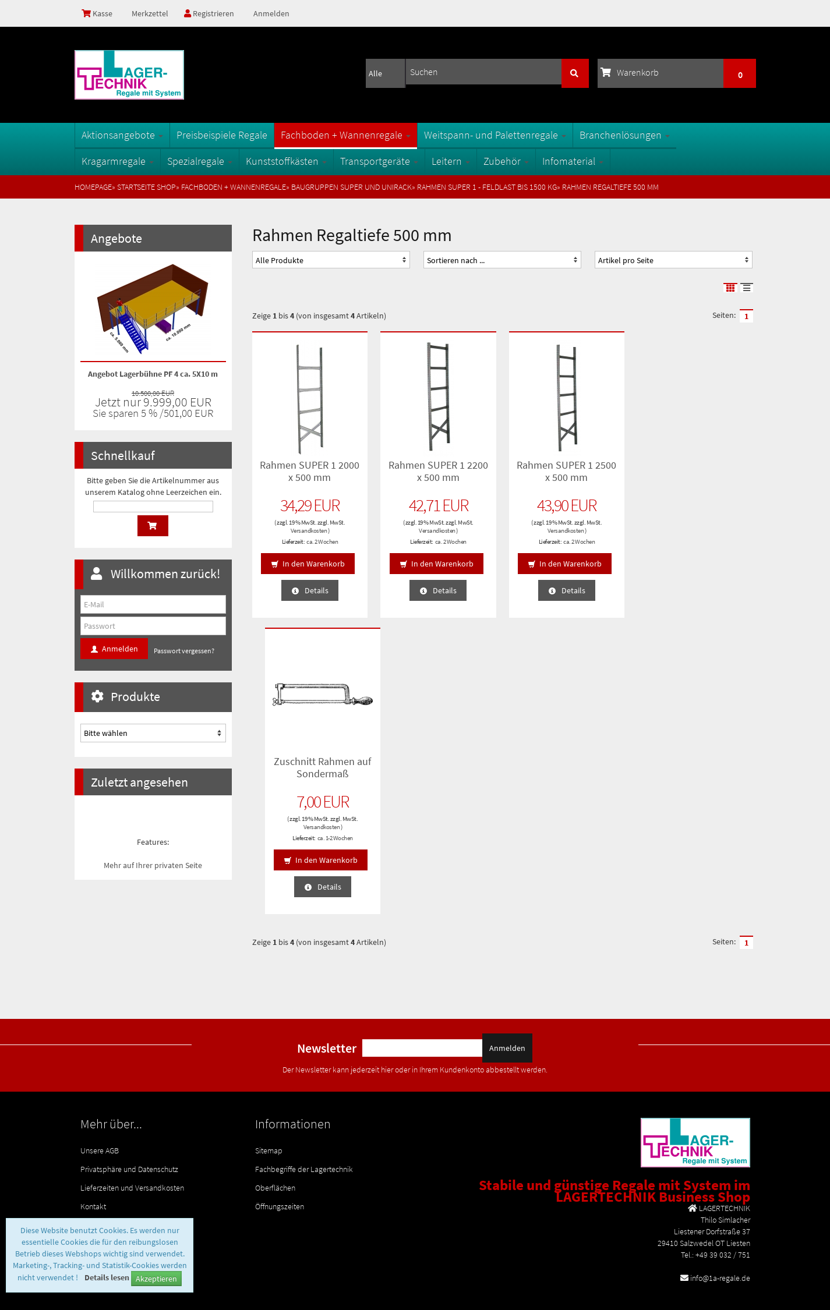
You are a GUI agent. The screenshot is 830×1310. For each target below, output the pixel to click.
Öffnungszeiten (279, 1137)
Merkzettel (149, 13)
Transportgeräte (379, 161)
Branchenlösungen (625, 134)
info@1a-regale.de (720, 1208)
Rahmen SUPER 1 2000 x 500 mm (309, 471)
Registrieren (209, 13)
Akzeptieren (156, 1278)
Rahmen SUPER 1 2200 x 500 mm (438, 471)
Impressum (98, 1155)
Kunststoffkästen (286, 161)
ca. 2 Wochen (322, 541)
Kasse (97, 13)
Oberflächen (275, 1118)
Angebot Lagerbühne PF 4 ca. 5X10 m (153, 374)
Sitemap (268, 1081)
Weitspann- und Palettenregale (495, 134)
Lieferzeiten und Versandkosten (132, 1118)
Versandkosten (308, 530)
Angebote (116, 238)
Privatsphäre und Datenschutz (129, 1100)
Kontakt (93, 1137)
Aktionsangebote (122, 134)
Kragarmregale (118, 161)
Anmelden (271, 13)
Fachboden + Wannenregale (346, 134)
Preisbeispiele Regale (221, 134)
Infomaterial (572, 161)
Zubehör (506, 161)
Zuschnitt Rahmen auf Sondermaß (695, 471)
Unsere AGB (99, 1081)
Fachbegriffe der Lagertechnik (304, 1100)
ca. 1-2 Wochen (707, 541)
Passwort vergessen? (184, 650)
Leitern (451, 161)
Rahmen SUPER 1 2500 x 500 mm (566, 471)
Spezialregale (199, 161)
